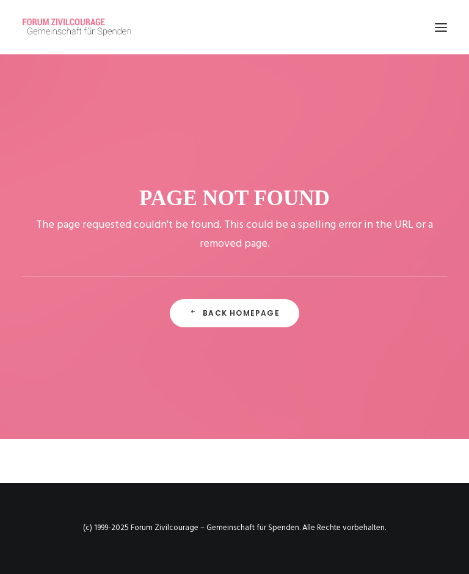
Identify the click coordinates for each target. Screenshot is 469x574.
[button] (441, 27)
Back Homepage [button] (234, 313)
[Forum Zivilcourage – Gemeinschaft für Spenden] (83, 27)
